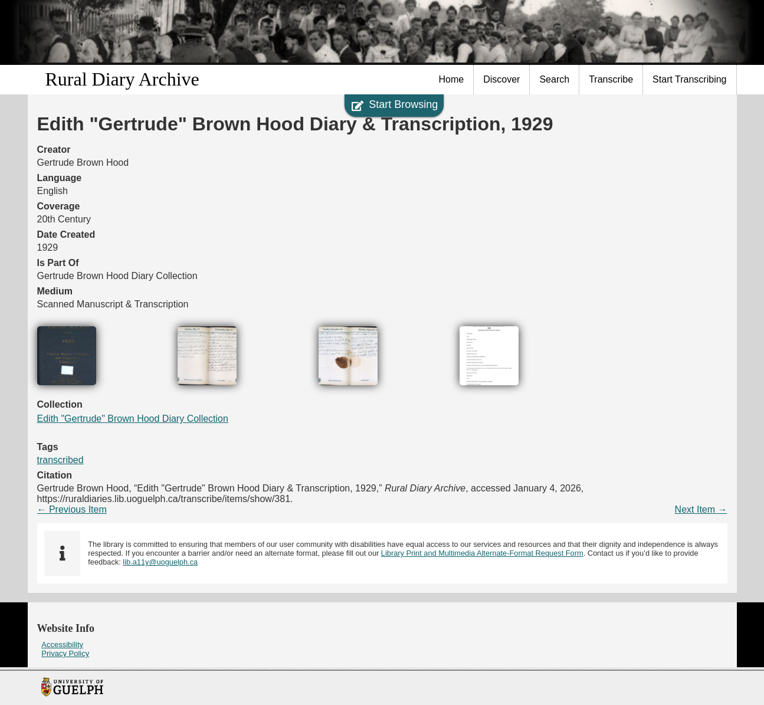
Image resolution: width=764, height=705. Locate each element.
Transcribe (611, 79)
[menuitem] (451, 79)
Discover (501, 79)
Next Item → (701, 509)
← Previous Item (72, 509)
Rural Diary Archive (122, 79)
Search (554, 79)
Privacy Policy (65, 653)
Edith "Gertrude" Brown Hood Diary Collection (132, 419)
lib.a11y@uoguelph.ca (160, 562)
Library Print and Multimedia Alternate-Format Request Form (482, 553)
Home (451, 79)
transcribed (60, 460)
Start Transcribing (689, 79)
